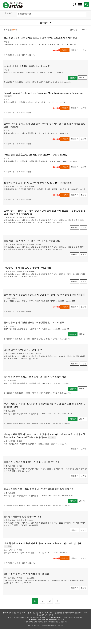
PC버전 (61, 625)
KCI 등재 (8, 96)
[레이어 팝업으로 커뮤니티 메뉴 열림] (79, 4)
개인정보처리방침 (33, 625)
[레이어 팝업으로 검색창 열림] (86, 4)
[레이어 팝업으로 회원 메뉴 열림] (74, 4)
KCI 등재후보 (66, 183)
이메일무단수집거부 (49, 625)
